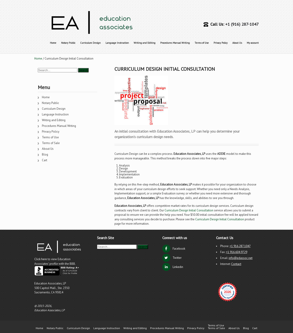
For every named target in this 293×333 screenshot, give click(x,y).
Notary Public (68, 42)
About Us (237, 42)
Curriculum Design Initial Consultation (189, 210)
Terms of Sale (51, 143)
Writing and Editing (144, 42)
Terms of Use (202, 42)
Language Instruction (117, 42)
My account (253, 42)
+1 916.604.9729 (236, 252)
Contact (236, 264)
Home (53, 42)
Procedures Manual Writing (175, 42)
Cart (44, 160)
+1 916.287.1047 (240, 246)
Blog (45, 154)
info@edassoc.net (240, 258)
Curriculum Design (90, 42)
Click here (41, 259)
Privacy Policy (221, 42)
